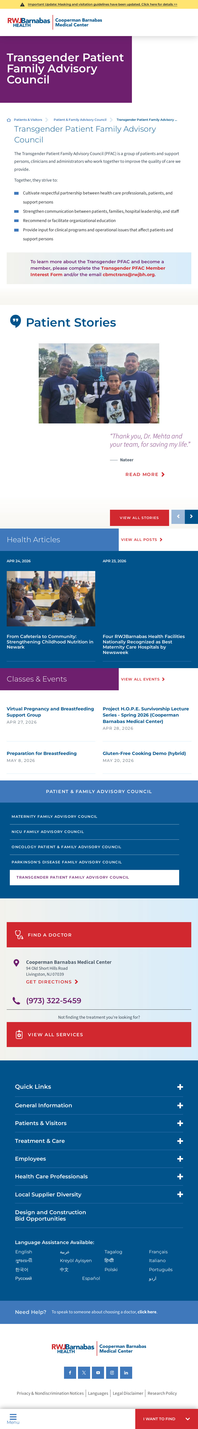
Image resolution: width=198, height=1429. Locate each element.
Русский (23, 1292)
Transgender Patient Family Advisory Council (73, 891)
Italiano (157, 1274)
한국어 (21, 1283)
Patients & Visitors (28, 120)
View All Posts (140, 553)
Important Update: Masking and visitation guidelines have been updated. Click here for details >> (102, 4)
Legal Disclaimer (128, 1407)
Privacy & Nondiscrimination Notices (50, 1407)
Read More (142, 474)
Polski (111, 1283)
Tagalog (113, 1265)
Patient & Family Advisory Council (80, 120)
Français (158, 1265)
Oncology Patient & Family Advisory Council (66, 861)
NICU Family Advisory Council (48, 846)
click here (147, 1326)
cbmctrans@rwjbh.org (129, 274)
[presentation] (154, 458)
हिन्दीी (109, 1274)
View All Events (141, 693)
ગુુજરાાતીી (23, 1274)
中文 (64, 1283)
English (23, 1265)
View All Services (49, 1048)
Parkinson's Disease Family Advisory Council (67, 876)
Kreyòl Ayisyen (76, 1274)
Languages (98, 1407)
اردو (152, 1292)
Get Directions (49, 995)
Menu (13, 1419)
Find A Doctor (43, 948)
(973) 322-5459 (53, 1014)
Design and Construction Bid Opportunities (50, 1229)
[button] (166, 1419)
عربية (65, 1265)
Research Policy (162, 1407)
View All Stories (141, 518)
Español (91, 1292)
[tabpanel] (99, 383)
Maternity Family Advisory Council (55, 830)
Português (160, 1283)
